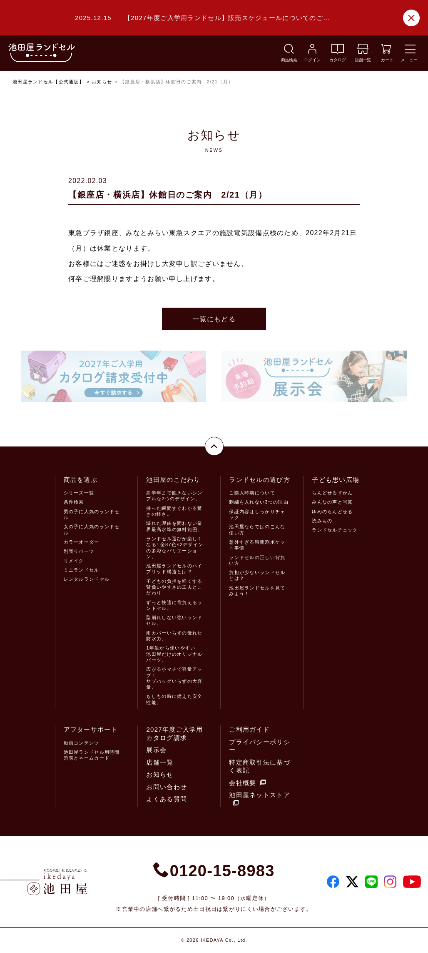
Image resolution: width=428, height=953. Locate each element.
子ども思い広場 (335, 479)
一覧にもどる (214, 319)
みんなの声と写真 (332, 501)
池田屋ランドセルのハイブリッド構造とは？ (174, 568)
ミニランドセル (82, 569)
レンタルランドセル (87, 579)
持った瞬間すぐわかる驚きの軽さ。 (174, 511)
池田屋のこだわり (173, 479)
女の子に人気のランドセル (92, 529)
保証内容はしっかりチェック (257, 514)
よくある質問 (166, 799)
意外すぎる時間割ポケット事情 (257, 544)
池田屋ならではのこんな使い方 (257, 529)
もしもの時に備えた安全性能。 (174, 699)
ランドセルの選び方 (259, 479)
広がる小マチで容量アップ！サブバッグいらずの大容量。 (174, 678)
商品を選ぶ (80, 479)
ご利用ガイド (249, 729)
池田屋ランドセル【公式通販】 (48, 81)
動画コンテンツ (82, 742)
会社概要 (247, 782)
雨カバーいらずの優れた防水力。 (174, 635)
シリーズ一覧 (79, 492)
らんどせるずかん (332, 492)
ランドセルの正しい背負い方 (257, 560)
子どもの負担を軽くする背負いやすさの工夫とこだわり (174, 587)
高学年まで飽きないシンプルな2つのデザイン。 (174, 495)
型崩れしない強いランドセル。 (174, 620)
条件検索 (74, 501)
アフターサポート (91, 729)
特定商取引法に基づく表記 (259, 766)
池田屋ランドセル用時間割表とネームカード (92, 755)
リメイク (74, 560)
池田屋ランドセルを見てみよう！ (257, 590)
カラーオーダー (82, 541)
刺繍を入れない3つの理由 (258, 501)
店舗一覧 (159, 762)
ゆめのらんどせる (332, 511)
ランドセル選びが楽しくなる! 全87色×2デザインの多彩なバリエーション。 (174, 547)
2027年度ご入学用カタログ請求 (174, 733)
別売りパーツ (79, 551)
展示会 (156, 749)
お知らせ (102, 81)
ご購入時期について (252, 492)
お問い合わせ (166, 786)
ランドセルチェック (335, 529)
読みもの (322, 520)
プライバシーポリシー (259, 746)
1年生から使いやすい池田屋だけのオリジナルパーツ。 (174, 653)
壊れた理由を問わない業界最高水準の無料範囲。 (174, 526)
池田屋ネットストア (259, 798)
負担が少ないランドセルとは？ (257, 575)
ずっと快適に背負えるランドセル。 (174, 605)
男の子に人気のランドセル (92, 514)
